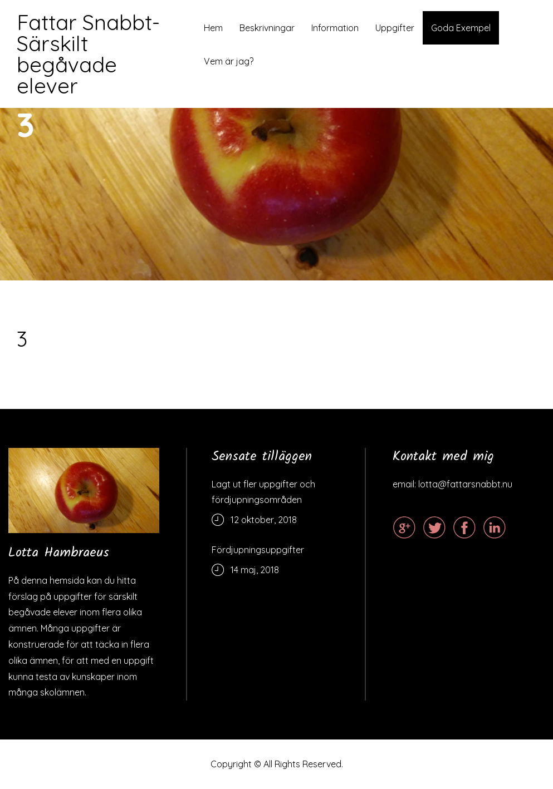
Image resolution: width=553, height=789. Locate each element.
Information (335, 27)
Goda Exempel (461, 27)
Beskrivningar (267, 27)
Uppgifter (394, 27)
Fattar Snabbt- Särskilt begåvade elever (88, 54)
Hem (213, 27)
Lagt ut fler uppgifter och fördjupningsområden (263, 492)
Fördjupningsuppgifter (258, 549)
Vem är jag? (228, 61)
